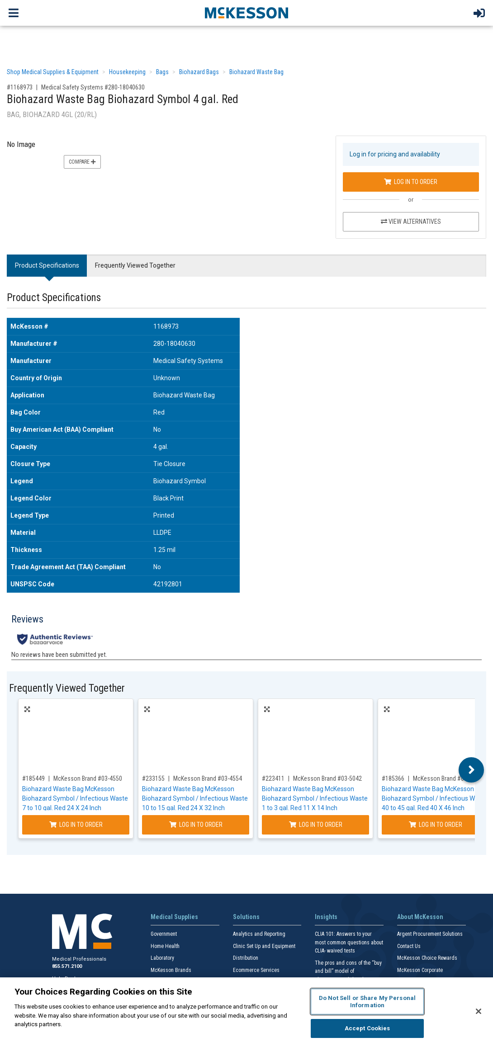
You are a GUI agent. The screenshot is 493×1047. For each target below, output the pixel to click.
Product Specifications (47, 265)
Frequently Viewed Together (135, 265)
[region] (246, 1012)
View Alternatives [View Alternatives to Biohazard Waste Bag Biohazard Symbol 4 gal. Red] (411, 221)
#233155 (153, 973)
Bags (162, 71)
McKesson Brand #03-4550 (87, 973)
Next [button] (471, 965)
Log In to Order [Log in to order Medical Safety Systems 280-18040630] (410, 181)
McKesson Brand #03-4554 (207, 973)
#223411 (273, 973)
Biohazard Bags (199, 71)
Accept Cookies (367, 1028)
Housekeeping (127, 71)
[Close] (478, 1011)
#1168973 (20, 87)
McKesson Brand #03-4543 (447, 973)
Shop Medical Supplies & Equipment (53, 71)
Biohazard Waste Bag (256, 71)
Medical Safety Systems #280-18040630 (93, 87)
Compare (82, 162)
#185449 (33, 973)
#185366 (393, 973)
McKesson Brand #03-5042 (327, 973)
